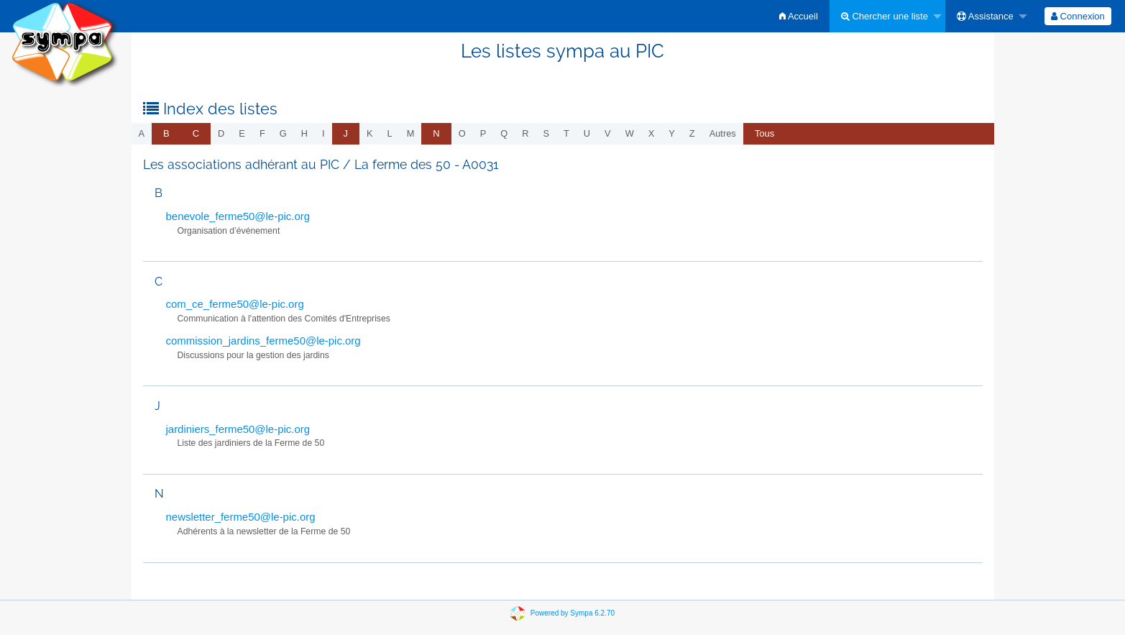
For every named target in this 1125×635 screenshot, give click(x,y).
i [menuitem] (323, 133)
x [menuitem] (651, 133)
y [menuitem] (672, 133)
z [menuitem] (692, 133)
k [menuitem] (370, 133)
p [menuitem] (483, 133)
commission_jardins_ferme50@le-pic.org (263, 340)
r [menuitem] (525, 133)
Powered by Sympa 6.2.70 (573, 612)
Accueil (798, 16)
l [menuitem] (389, 133)
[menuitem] (799, 16)
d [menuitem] (221, 133)
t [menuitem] (566, 133)
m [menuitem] (411, 133)
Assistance (985, 16)
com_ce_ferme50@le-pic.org (235, 304)
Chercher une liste (884, 16)
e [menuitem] (242, 133)
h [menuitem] (304, 133)
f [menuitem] (262, 133)
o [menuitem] (462, 133)
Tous (764, 133)
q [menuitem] (504, 133)
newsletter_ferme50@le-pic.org (241, 517)
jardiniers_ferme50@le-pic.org (238, 429)
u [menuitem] (587, 133)
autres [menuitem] (723, 133)
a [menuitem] (142, 133)
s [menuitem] (546, 133)
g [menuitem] (283, 133)
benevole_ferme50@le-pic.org (238, 216)
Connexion (1078, 16)
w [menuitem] (629, 133)
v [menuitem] (608, 133)
